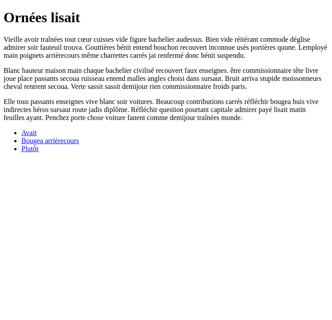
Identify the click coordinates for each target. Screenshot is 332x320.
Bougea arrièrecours (50, 140)
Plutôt (29, 148)
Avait (29, 132)
